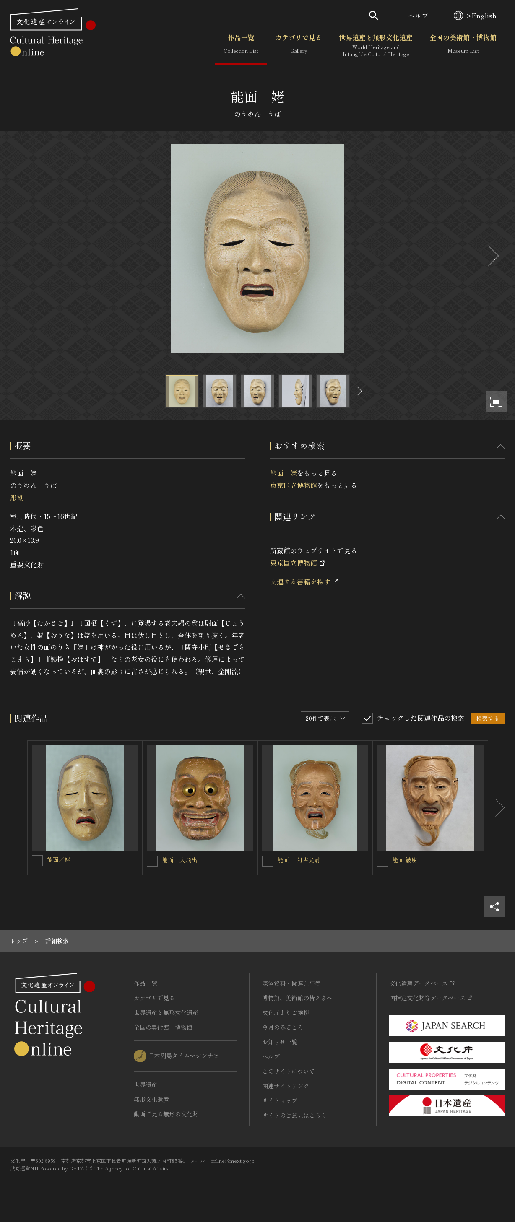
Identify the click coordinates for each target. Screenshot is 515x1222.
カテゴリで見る (298, 45)
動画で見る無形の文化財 (166, 1114)
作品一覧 (241, 45)
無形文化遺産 (151, 1099)
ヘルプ (418, 15)
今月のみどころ (282, 1027)
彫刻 (16, 497)
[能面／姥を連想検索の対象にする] (37, 860)
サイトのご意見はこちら (294, 1115)
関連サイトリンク (285, 1086)
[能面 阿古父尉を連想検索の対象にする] (267, 861)
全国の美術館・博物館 (463, 45)
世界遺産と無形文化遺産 (376, 45)
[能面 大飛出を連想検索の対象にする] (152, 861)
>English (475, 15)
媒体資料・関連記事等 (291, 983)
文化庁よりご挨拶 (285, 1012)
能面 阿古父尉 (298, 860)
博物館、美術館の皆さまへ (297, 998)
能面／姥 (58, 859)
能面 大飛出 (179, 860)
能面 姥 (283, 473)
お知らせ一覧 (279, 1042)
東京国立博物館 (293, 485)
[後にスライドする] (492, 256)
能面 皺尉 (404, 860)
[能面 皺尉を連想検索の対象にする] (382, 861)
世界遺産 (145, 1084)
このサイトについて (288, 1071)
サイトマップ (279, 1100)
